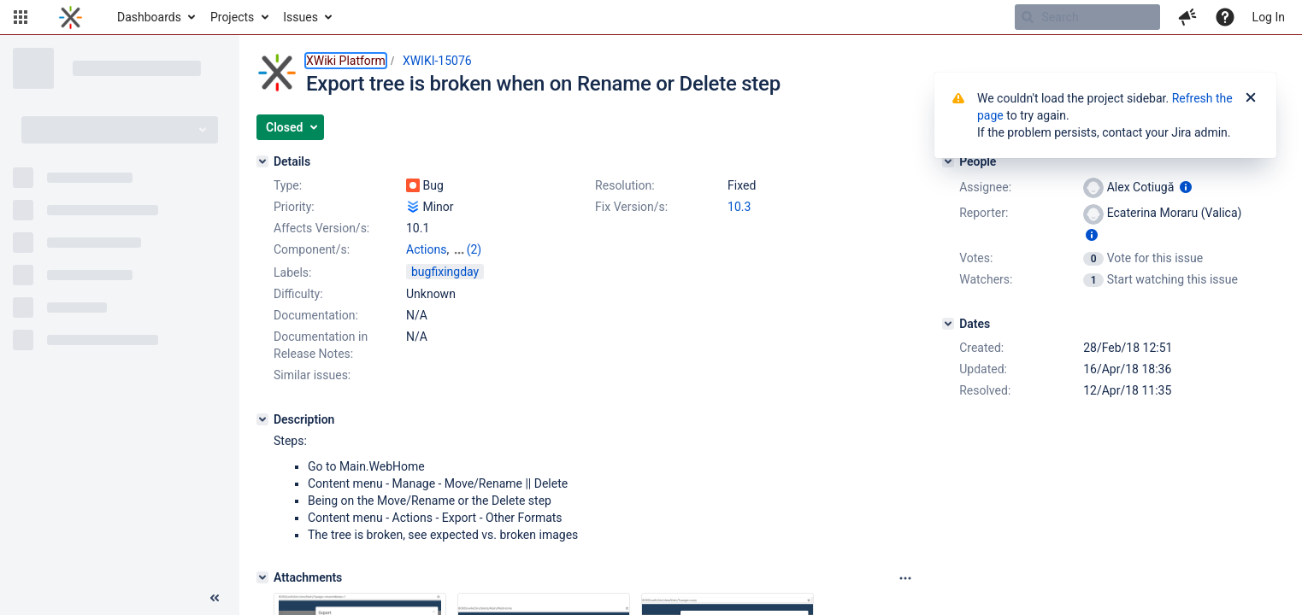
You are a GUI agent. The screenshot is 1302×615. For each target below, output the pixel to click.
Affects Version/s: (321, 228)
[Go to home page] (70, 17)
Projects (232, 17)
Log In (1268, 17)
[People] (948, 161)
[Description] (262, 419)
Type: (288, 185)
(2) (474, 249)
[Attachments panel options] (905, 578)
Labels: (292, 272)
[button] (20, 17)
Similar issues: (312, 375)
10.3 (739, 207)
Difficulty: (298, 294)
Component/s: (312, 249)
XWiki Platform (346, 60)
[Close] (1250, 98)
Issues (300, 17)
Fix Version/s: (631, 207)
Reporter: (983, 213)
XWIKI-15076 (437, 60)
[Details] (262, 161)
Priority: (294, 207)
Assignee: (985, 187)
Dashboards (149, 17)
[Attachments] (262, 577)
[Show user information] (1186, 187)
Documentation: (316, 315)
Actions (426, 249)
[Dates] (948, 324)
